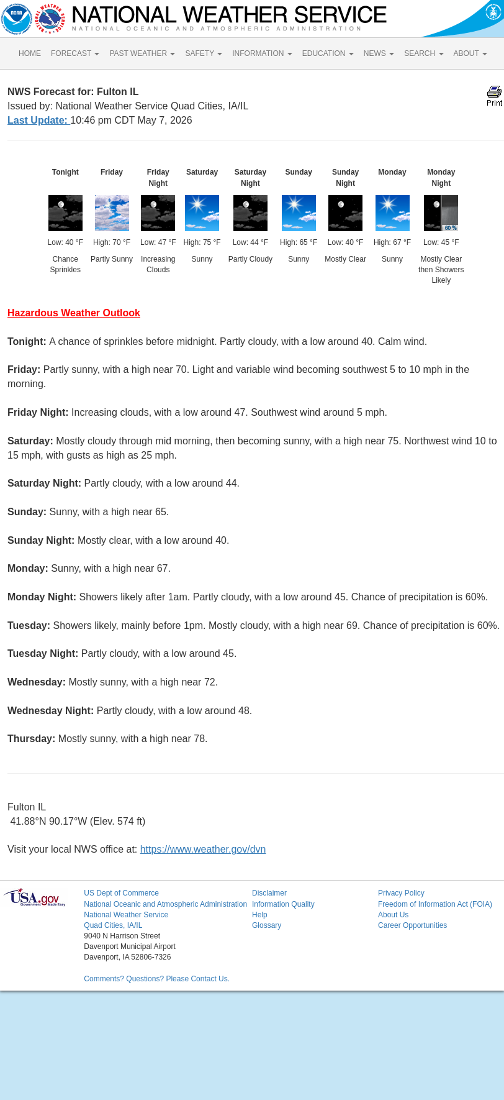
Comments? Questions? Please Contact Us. (157, 978)
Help (260, 914)
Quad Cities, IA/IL (113, 925)
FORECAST (75, 53)
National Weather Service (126, 914)
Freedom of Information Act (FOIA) (435, 904)
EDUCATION (328, 53)
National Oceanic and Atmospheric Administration (165, 904)
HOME (30, 53)
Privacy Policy (401, 893)
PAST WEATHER (142, 53)
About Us (393, 914)
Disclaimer (269, 893)
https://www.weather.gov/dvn (203, 849)
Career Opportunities (412, 925)
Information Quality (283, 904)
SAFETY (203, 53)
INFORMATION (262, 53)
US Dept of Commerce (121, 893)
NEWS (379, 53)
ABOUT (470, 53)
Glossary (266, 925)
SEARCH (423, 53)
